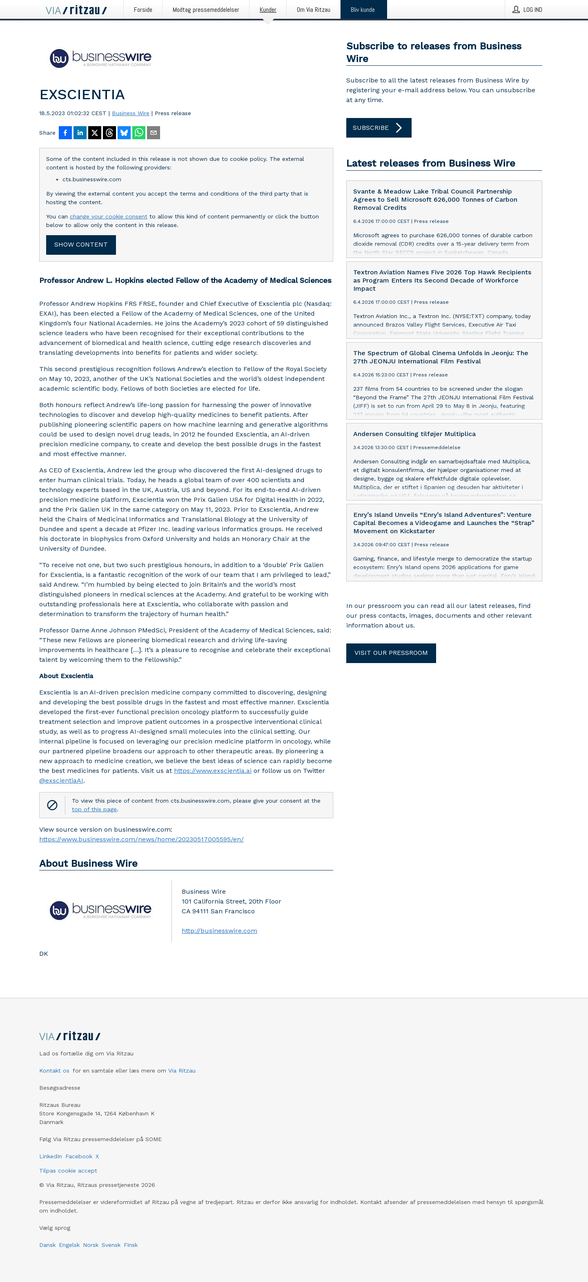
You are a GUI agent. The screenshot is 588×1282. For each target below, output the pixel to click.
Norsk (90, 1245)
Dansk (47, 1245)
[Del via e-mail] (153, 133)
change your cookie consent (108, 216)
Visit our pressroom (391, 653)
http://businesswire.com (219, 931)
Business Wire (130, 113)
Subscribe (379, 128)
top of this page (94, 809)
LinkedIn (50, 1156)
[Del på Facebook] (65, 133)
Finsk (131, 1245)
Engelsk (69, 1245)
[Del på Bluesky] (124, 133)
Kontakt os (54, 1070)
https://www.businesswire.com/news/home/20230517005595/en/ (141, 839)
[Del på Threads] (109, 133)
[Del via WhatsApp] (138, 133)
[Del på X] (94, 133)
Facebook (78, 1156)
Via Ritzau (182, 1070)
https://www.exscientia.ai (213, 771)
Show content (81, 244)
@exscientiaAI (61, 780)
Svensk (111, 1245)
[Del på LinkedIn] (80, 133)
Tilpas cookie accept (68, 1170)
